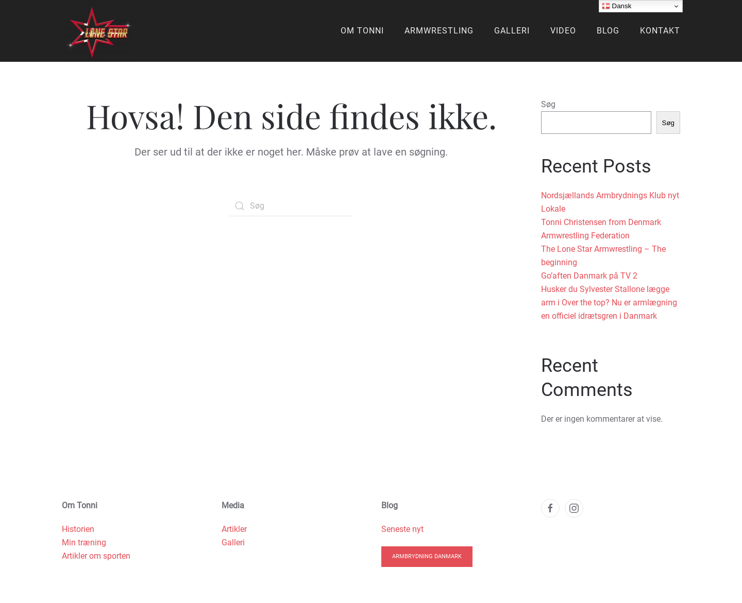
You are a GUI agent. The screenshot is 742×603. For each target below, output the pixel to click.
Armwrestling (439, 31)
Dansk (616, 6)
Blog (608, 31)
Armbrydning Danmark (427, 556)
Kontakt (660, 31)
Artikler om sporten (96, 556)
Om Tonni (362, 31)
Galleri (512, 31)
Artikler (234, 529)
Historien (78, 529)
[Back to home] (97, 31)
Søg (548, 104)
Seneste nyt (402, 529)
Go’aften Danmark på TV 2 (589, 276)
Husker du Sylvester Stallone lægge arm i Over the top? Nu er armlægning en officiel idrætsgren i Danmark (609, 302)
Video (563, 31)
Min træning (84, 542)
